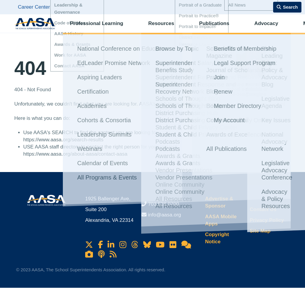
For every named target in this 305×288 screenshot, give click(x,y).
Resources (148, 28)
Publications (190, 28)
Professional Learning (96, 28)
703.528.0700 (163, 204)
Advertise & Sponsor (219, 202)
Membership (269, 28)
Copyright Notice (217, 238)
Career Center (34, 7)
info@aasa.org (164, 215)
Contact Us (263, 209)
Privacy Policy (267, 220)
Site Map (260, 231)
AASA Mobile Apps (220, 220)
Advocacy (229, 28)
